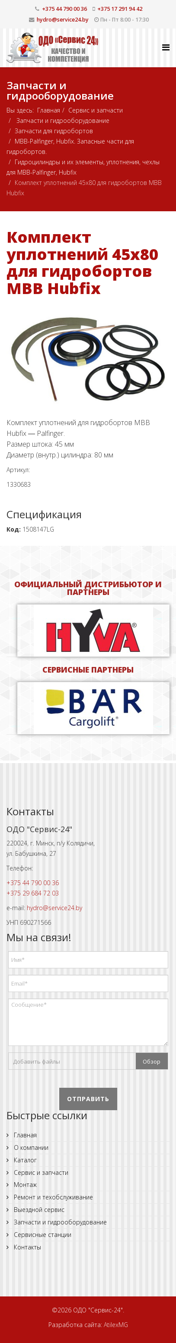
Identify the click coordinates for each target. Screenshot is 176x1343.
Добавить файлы (36, 1061)
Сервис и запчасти (95, 110)
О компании (30, 1147)
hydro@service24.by (63, 19)
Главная (48, 110)
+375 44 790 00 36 (64, 9)
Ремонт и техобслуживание (52, 1197)
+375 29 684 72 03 (32, 893)
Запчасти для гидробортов (54, 131)
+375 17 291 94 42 (119, 9)
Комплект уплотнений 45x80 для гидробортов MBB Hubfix (82, 262)
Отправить (88, 1099)
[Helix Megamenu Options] (166, 47)
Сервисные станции (41, 1234)
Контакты (26, 1247)
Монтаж (24, 1184)
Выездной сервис (38, 1209)
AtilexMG (116, 1325)
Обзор (151, 1061)
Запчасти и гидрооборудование (62, 120)
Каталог (24, 1160)
